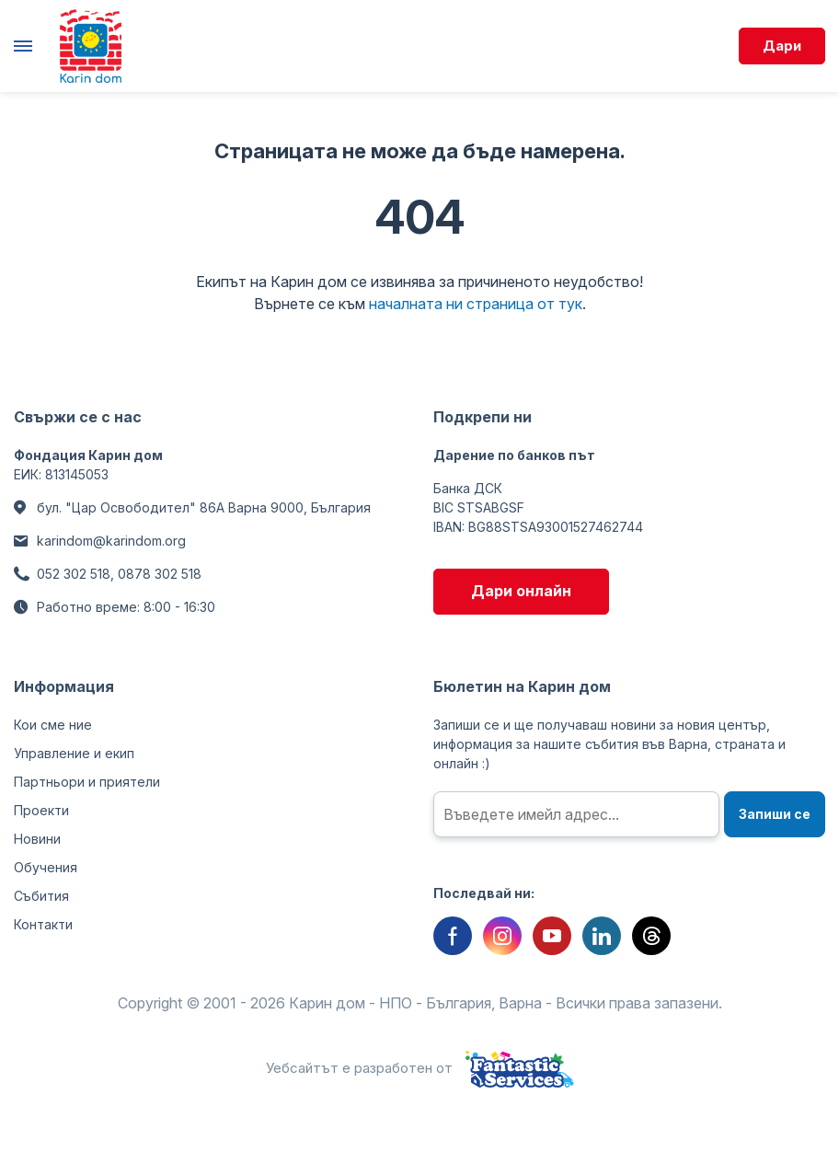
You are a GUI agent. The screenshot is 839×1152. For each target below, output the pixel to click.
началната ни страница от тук (475, 303)
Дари (782, 45)
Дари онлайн (521, 591)
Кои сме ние (53, 724)
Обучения (45, 867)
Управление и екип (74, 753)
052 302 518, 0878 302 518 (119, 574)
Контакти (43, 924)
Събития (41, 896)
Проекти (41, 810)
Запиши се (774, 814)
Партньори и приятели (87, 781)
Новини (37, 839)
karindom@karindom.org (111, 540)
